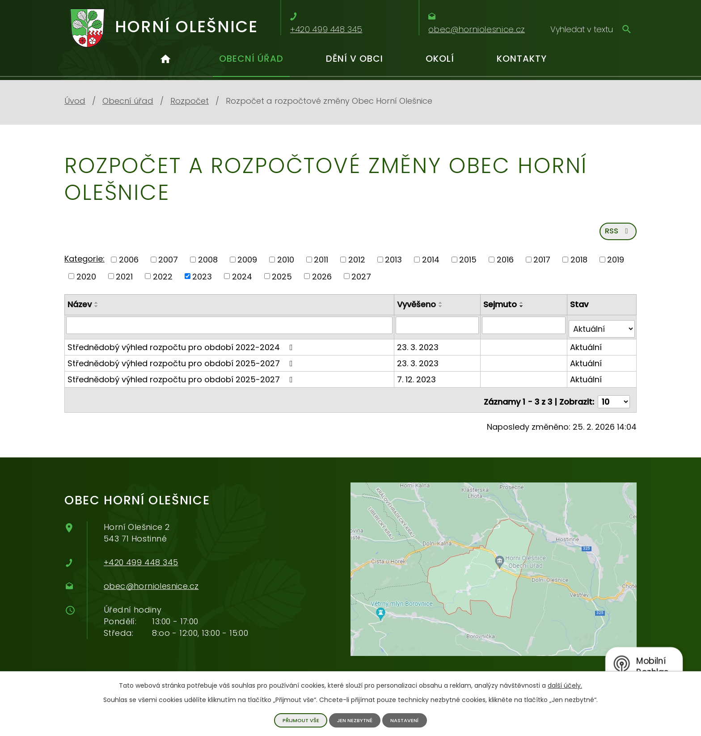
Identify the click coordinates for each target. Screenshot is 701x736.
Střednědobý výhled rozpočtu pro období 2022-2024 (182, 347)
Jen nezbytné (354, 719)
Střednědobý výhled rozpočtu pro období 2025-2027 (182, 363)
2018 (578, 264)
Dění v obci (354, 58)
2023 (202, 281)
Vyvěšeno (418, 309)
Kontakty (522, 58)
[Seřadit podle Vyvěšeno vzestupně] (443, 307)
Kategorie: (84, 263)
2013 (393, 264)
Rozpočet (189, 100)
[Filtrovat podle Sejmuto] (524, 329)
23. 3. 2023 (419, 347)
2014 (430, 264)
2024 (242, 281)
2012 (356, 264)
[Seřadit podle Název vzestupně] (96, 307)
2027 (361, 281)
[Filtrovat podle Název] (230, 329)
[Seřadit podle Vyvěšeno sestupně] (443, 311)
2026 (322, 281)
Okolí (440, 58)
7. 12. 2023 (418, 379)
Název (80, 309)
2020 (86, 281)
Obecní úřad (251, 58)
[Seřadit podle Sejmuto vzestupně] (523, 307)
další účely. (565, 684)
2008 (208, 264)
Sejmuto (501, 309)
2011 (321, 264)
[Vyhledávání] (591, 29)
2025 (282, 281)
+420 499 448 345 (141, 559)
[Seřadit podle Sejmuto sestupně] (523, 311)
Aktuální (586, 347)
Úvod (165, 62)
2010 (285, 264)
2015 (468, 264)
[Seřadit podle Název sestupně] (96, 311)
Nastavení (407, 719)
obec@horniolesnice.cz (151, 582)
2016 (505, 264)
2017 (541, 264)
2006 (129, 264)
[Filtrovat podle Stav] (602, 329)
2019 (615, 264)
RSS (616, 235)
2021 (124, 281)
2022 (163, 281)
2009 (247, 264)
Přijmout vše (297, 719)
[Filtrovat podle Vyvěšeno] (438, 329)
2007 (168, 264)
